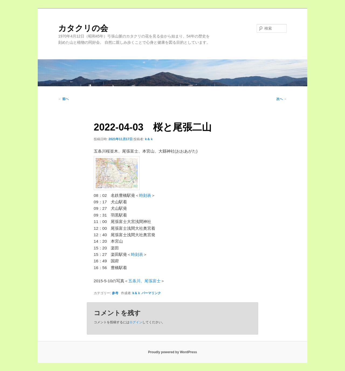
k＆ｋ (149, 139)
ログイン (135, 322)
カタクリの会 (83, 28)
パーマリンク (151, 293)
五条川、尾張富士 (144, 281)
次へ (281, 99)
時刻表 (145, 195)
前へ (63, 99)
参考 (115, 293)
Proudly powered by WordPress (172, 352)
